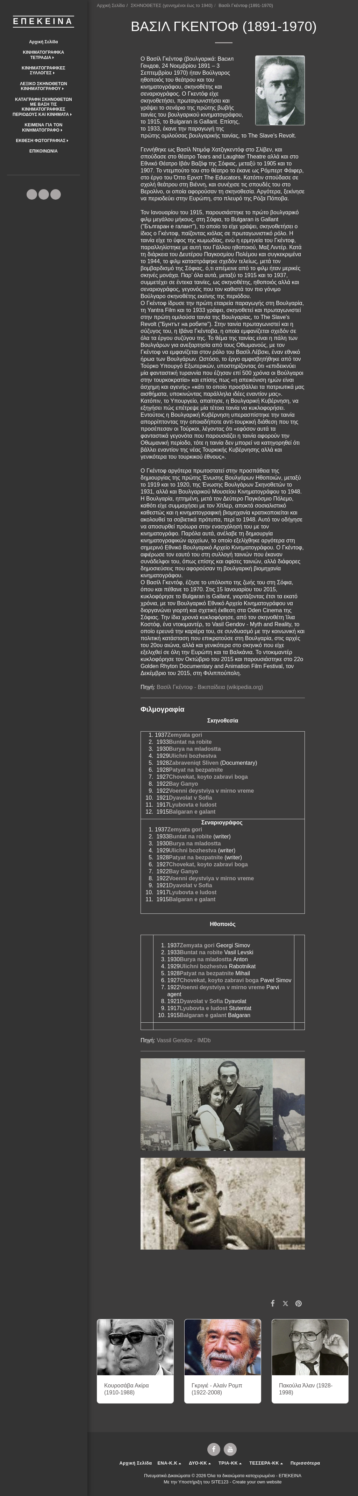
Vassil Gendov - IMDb (183, 1040)
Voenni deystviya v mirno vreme (211, 791)
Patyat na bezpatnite (196, 770)
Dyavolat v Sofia (190, 798)
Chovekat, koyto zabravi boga (208, 777)
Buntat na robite (190, 742)
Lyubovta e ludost (192, 805)
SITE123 (220, 1481)
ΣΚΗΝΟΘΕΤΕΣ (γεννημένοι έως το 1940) (172, 5)
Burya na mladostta (195, 749)
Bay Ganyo (183, 784)
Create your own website (257, 1481)
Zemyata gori (184, 735)
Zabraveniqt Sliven (194, 763)
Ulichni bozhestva (192, 756)
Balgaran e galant (192, 812)
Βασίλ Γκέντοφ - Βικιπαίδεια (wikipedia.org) (210, 687)
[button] (43, 55)
